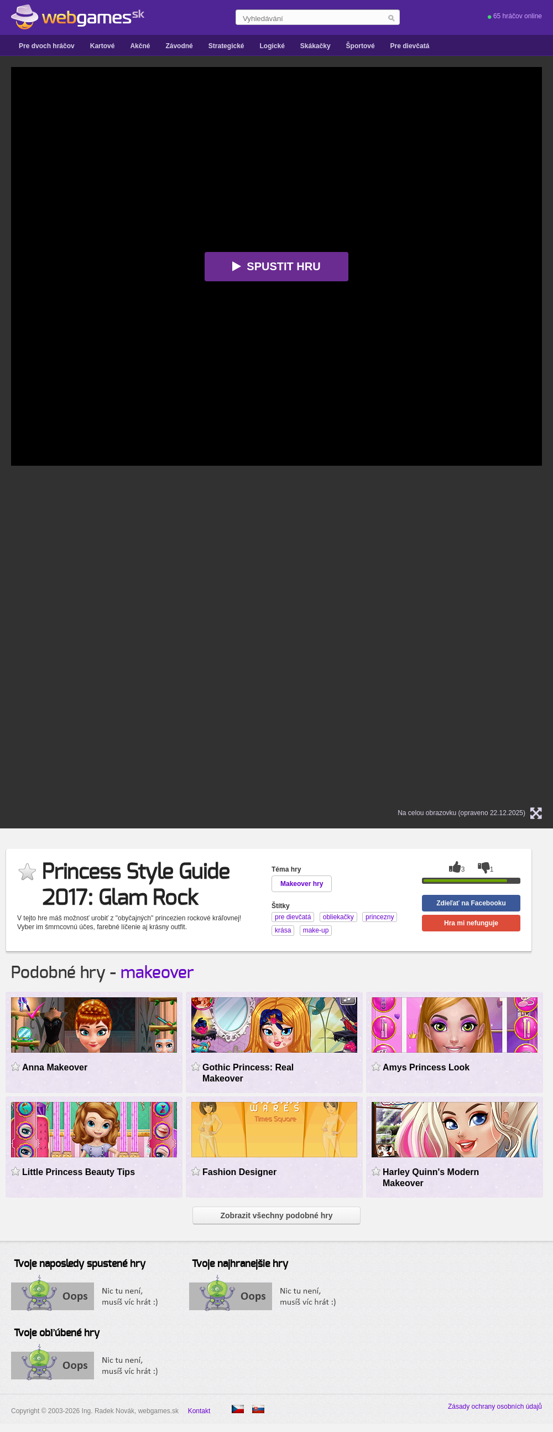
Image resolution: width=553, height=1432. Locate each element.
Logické (271, 46)
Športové (360, 46)
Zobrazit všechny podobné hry (276, 1215)
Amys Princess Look (426, 1067)
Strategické (226, 46)
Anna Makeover (54, 1067)
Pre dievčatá (410, 46)
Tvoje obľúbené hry (57, 1333)
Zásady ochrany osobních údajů (495, 1406)
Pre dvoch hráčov (47, 46)
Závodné (178, 46)
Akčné (140, 46)
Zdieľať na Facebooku (471, 903)
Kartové (102, 46)
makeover (157, 973)
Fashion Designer (239, 1172)
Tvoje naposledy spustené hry (79, 1264)
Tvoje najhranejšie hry (240, 1264)
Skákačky (315, 46)
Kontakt (199, 1411)
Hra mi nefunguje (471, 923)
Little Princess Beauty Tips (78, 1172)
